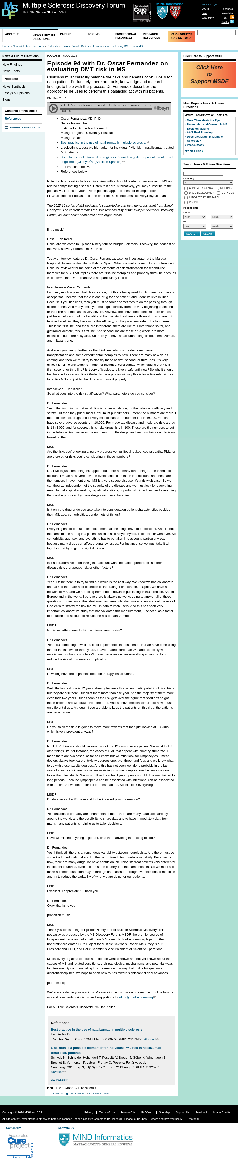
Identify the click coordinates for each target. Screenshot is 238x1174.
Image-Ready (195, 144)
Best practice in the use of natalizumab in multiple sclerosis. (103, 142)
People (194, 202)
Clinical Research (202, 188)
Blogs (6, 99)
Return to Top (31, 127)
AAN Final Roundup (200, 132)
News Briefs (11, 71)
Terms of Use (107, 1112)
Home (6, 46)
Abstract (150, 1039)
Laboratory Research (204, 197)
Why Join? (208, 18)
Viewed (189, 115)
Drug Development (202, 193)
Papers (65, 34)
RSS (224, 17)
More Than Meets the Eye (203, 120)
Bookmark (95, 1093)
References (13, 118)
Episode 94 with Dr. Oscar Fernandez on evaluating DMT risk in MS (102, 46)
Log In (205, 8)
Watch (108, 1093)
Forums (94, 34)
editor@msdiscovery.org (136, 997)
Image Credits (221, 1112)
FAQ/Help (147, 1112)
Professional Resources (126, 36)
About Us (12, 34)
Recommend (78, 1093)
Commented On (205, 115)
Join (204, 13)
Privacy (88, 1112)
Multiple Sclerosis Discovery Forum (74, 7)
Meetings (226, 188)
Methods (227, 193)
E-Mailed (222, 115)
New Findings (12, 64)
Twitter (225, 22)
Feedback (227, 9)
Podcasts (52, 46)
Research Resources (151, 36)
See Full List (59, 1080)
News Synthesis (13, 86)
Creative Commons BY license (101, 1118)
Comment (14, 127)
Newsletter (227, 13)
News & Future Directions (44, 37)
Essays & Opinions (16, 93)
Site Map (164, 1112)
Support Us (182, 1112)
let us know (140, 1118)
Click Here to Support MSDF (181, 36)
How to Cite (128, 1112)
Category (188, 178)
